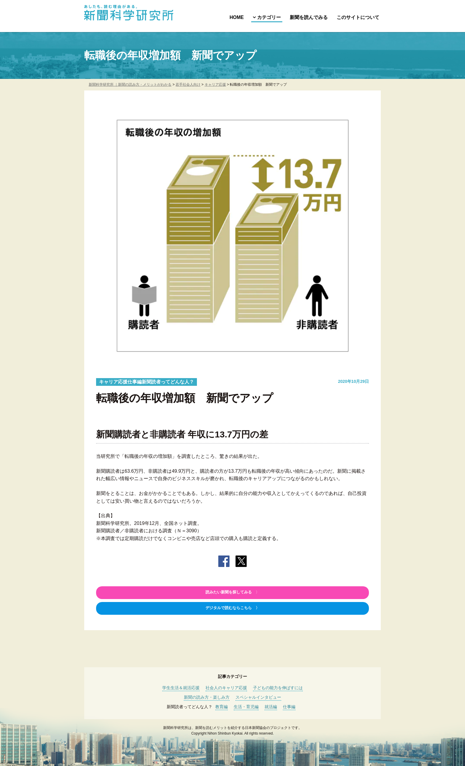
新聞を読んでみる (309, 17)
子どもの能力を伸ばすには (278, 687)
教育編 (221, 706)
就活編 (271, 706)
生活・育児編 (246, 706)
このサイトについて (358, 17)
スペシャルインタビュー (258, 697)
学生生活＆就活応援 (181, 687)
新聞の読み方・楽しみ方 (207, 697)
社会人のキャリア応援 (226, 687)
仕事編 (289, 706)
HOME (237, 17)
